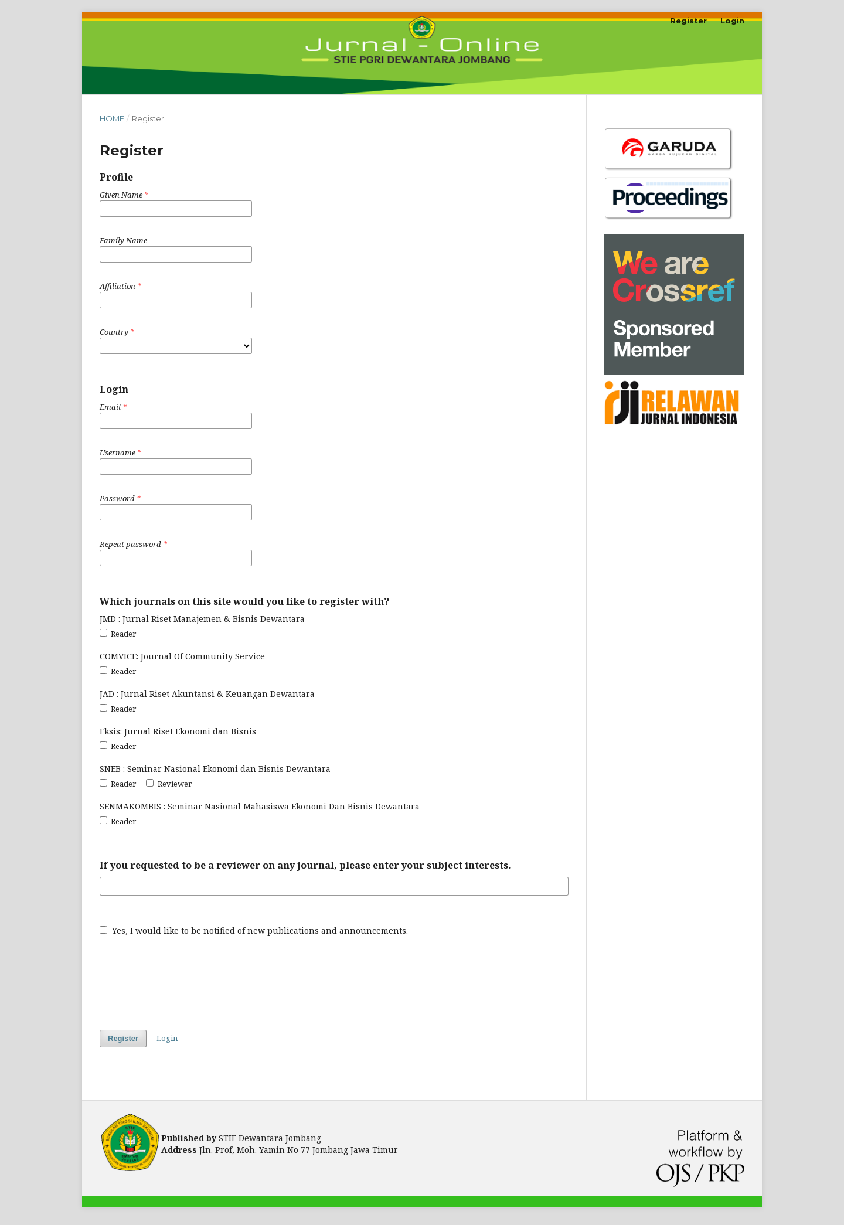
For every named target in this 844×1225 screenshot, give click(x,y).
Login (732, 20)
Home (112, 118)
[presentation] (189, 977)
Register (688, 20)
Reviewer (168, 783)
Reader (118, 633)
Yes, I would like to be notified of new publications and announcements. (254, 930)
